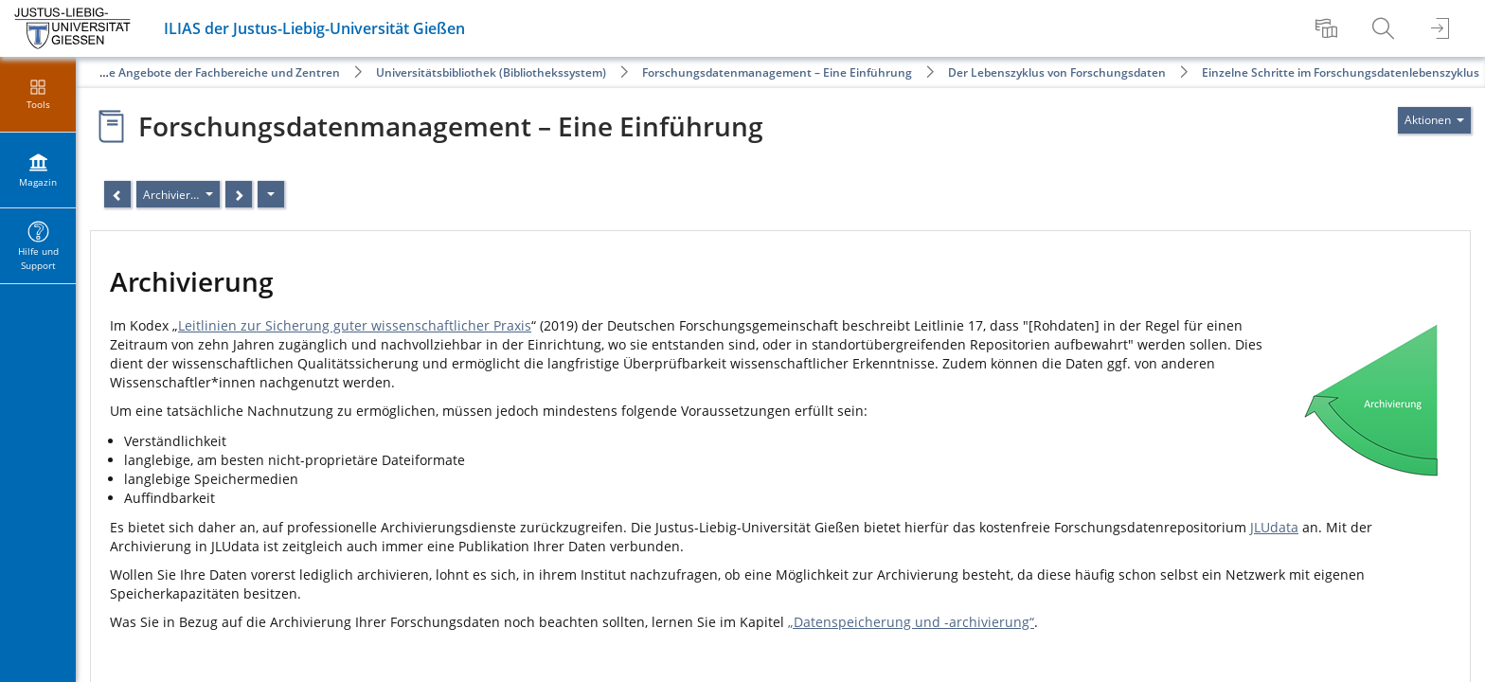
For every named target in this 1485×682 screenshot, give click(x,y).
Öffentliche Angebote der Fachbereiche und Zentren (197, 72)
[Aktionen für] (1434, 120)
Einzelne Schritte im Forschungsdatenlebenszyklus (1340, 72)
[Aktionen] (271, 194)
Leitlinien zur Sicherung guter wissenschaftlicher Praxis (354, 325)
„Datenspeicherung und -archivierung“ (911, 622)
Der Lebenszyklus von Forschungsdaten (1057, 72)
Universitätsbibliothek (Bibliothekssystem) (491, 72)
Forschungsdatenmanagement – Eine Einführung (777, 72)
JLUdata (1274, 527)
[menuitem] (1328, 28)
